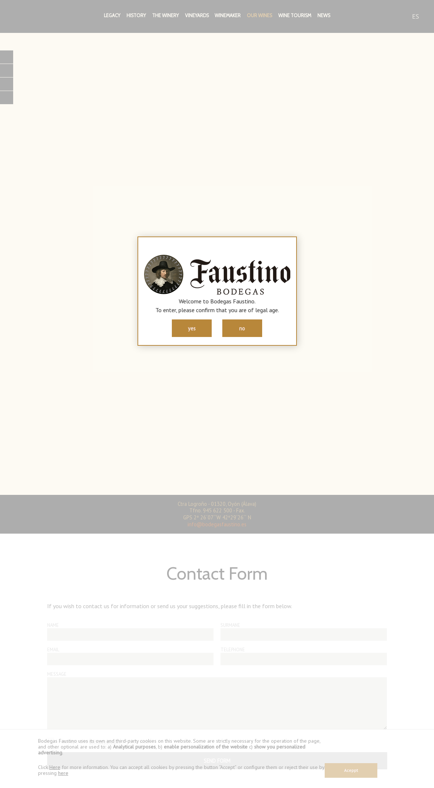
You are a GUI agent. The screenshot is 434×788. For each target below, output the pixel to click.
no (242, 328)
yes (192, 328)
